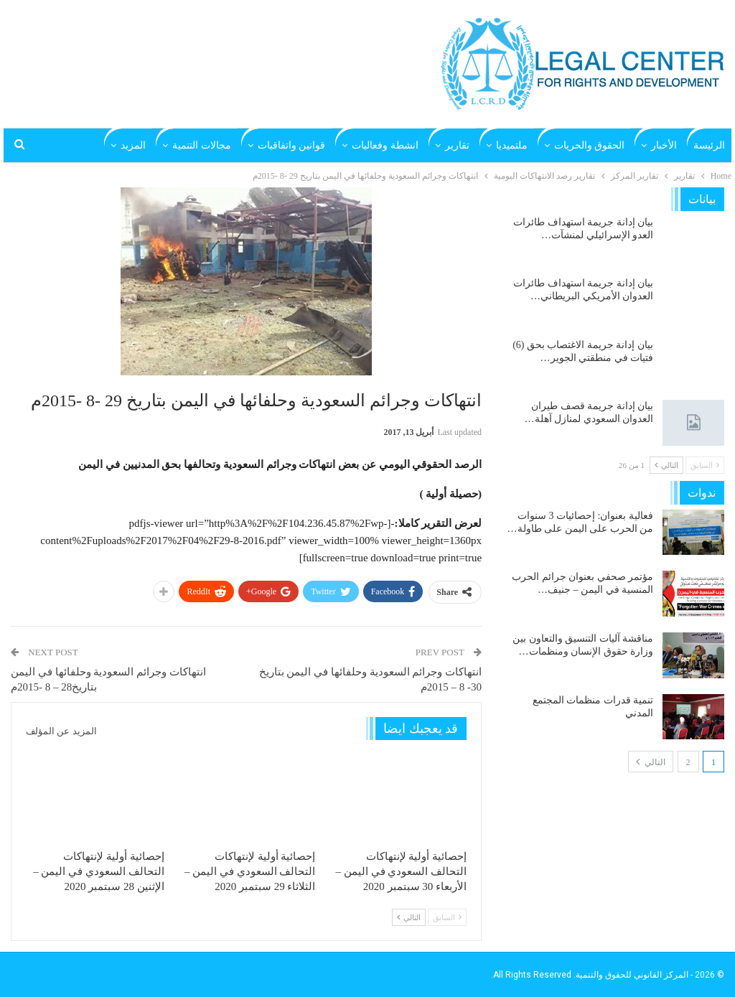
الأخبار (664, 145)
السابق (447, 917)
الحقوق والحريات (589, 145)
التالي (409, 917)
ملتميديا (512, 145)
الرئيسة (709, 145)
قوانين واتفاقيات (292, 145)
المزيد (133, 145)
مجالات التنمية (201, 145)
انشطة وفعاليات (385, 145)
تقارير (457, 145)
